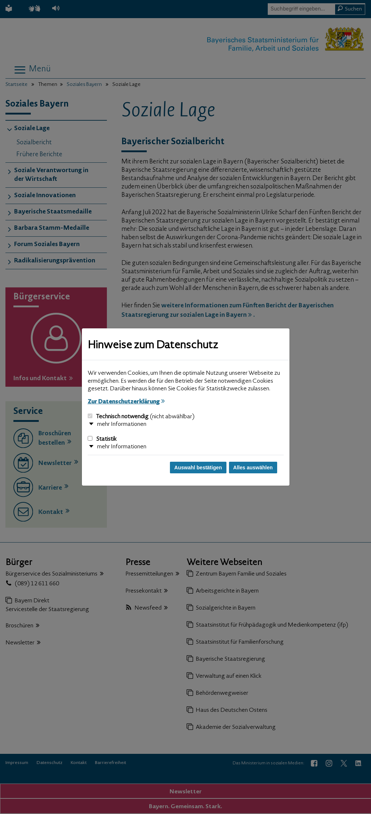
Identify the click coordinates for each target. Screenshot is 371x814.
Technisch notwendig (141, 417)
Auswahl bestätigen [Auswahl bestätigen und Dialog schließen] (198, 467)
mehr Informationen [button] (121, 424)
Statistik (102, 439)
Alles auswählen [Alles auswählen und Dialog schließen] (253, 467)
